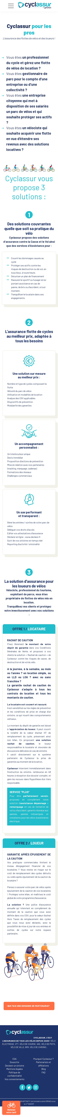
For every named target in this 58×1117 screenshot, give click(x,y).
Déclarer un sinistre (14, 1065)
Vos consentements (14, 1079)
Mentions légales (14, 1069)
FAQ (43, 1072)
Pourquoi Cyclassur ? (43, 1058)
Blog (43, 1069)
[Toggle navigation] (10, 6)
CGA (14, 1058)
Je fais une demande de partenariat (29, 1006)
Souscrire (14, 1062)
